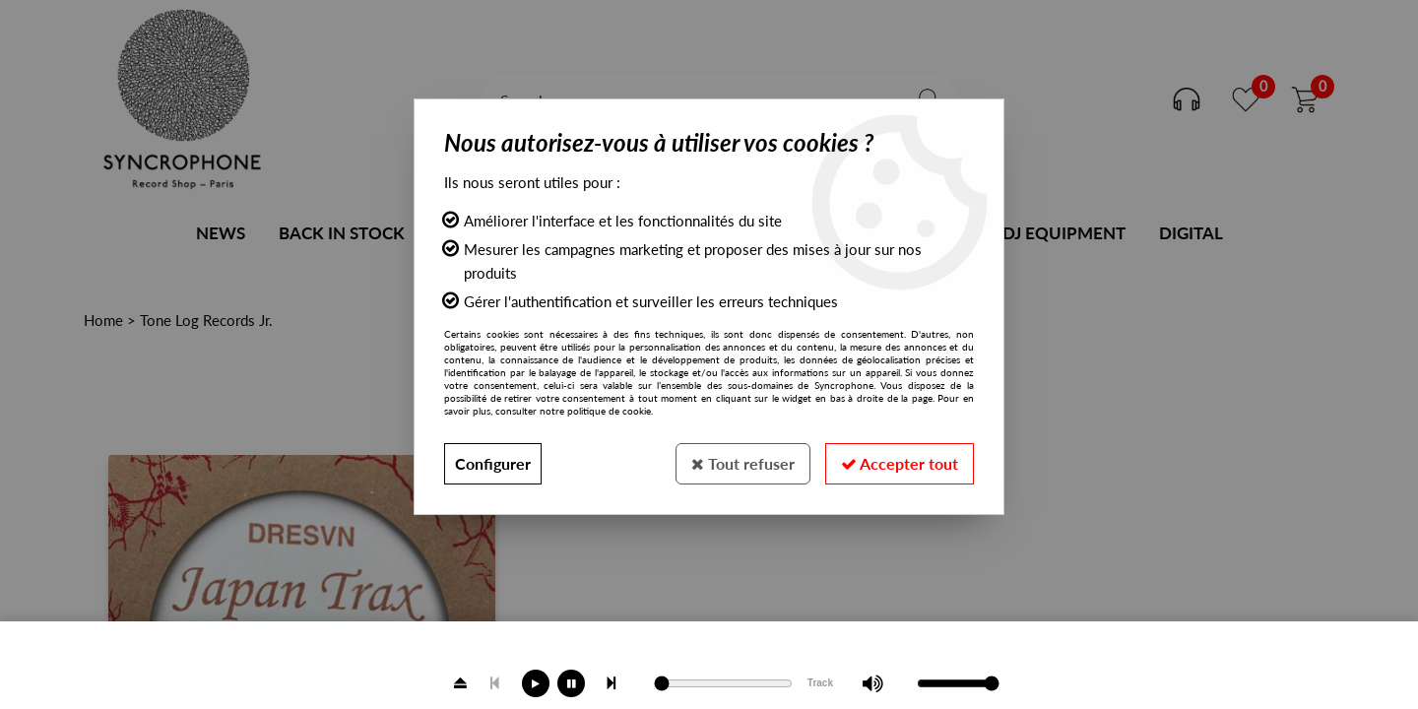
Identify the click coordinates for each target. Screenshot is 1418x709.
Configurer (493, 463)
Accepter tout (899, 463)
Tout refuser (743, 463)
